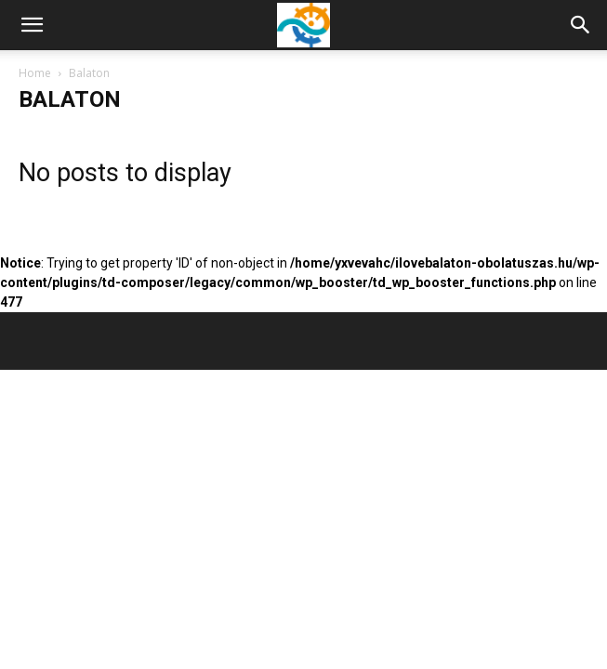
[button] (581, 25)
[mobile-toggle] (31, 25)
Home (35, 73)
